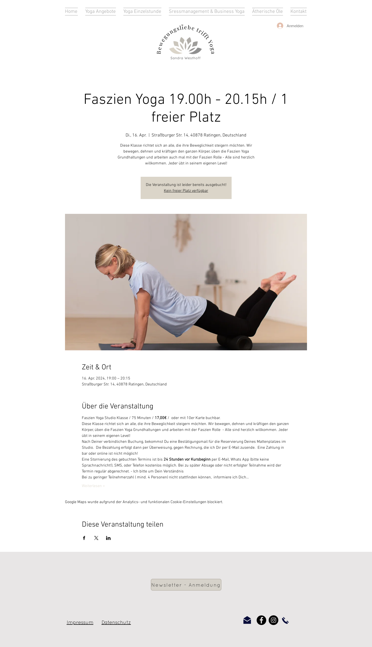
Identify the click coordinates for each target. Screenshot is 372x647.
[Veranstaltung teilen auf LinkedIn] (108, 538)
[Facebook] (261, 620)
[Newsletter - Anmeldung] (186, 585)
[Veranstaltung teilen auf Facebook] (84, 538)
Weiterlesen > (93, 486)
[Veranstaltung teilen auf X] (96, 538)
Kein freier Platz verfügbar (186, 190)
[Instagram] (273, 620)
